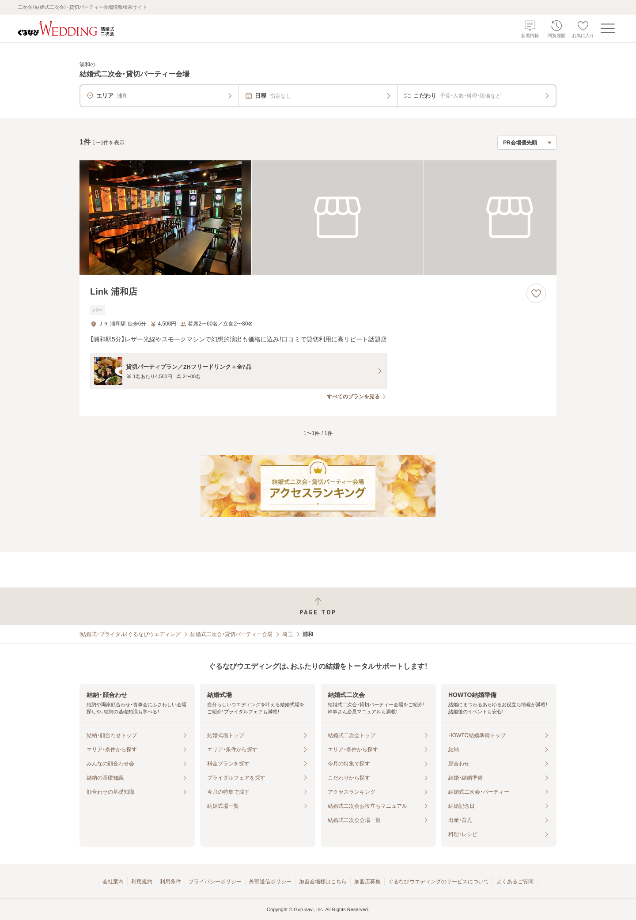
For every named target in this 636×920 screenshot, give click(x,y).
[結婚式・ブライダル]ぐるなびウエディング (130, 634)
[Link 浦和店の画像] (318, 217)
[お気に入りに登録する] (536, 293)
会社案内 (113, 881)
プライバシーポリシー (215, 881)
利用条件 (170, 881)
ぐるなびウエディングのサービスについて (438, 881)
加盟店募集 (367, 881)
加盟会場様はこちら (323, 881)
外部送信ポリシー (270, 881)
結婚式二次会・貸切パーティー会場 (231, 634)
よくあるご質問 (515, 881)
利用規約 (141, 881)
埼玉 (287, 634)
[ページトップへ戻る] (318, 606)
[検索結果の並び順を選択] (526, 143)
